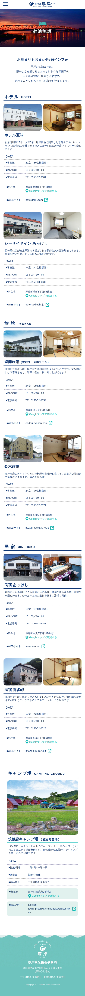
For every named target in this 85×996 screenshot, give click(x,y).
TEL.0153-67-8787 (36, 623)
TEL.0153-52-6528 (36, 728)
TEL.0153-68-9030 (36, 282)
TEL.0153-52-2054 (36, 400)
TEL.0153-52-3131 (30, 977)
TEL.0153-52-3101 (36, 177)
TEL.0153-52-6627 (38, 882)
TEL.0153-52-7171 (36, 505)
